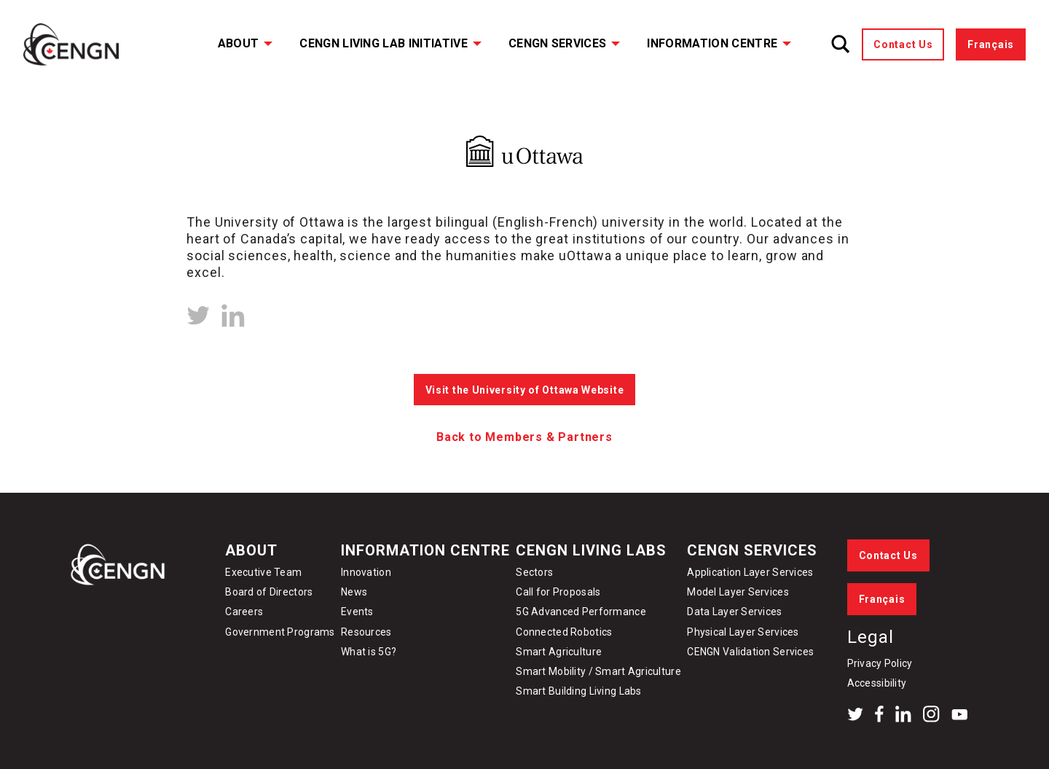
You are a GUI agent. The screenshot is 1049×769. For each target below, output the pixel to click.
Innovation (366, 572)
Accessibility (877, 683)
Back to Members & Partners (524, 437)
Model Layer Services (738, 592)
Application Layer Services (750, 572)
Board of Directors (269, 592)
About (238, 43)
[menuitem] (236, 44)
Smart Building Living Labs (578, 691)
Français (990, 44)
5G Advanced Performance (580, 611)
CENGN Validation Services (750, 651)
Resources (366, 632)
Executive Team (263, 572)
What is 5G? (368, 651)
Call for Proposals (558, 592)
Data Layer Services (734, 611)
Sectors (534, 572)
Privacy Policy (880, 663)
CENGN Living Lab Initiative (383, 43)
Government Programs (279, 632)
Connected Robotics (564, 632)
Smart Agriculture (559, 651)
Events (357, 611)
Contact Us (902, 44)
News (354, 592)
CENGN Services (557, 43)
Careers (244, 611)
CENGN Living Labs (591, 550)
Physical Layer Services (742, 632)
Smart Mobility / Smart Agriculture (598, 671)
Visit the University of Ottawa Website (524, 390)
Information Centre (712, 43)
